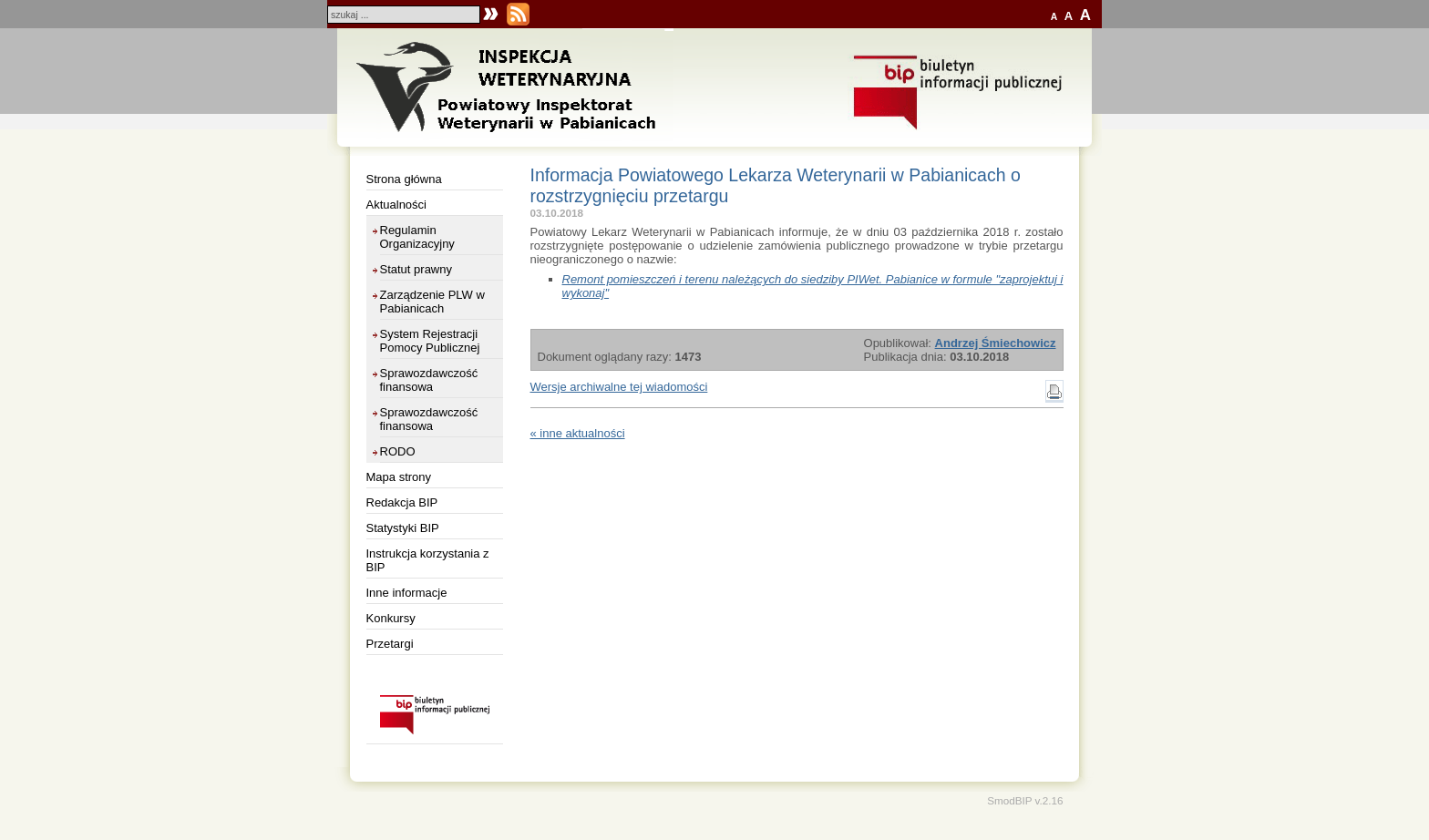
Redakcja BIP (402, 502)
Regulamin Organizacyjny (417, 237)
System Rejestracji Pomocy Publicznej (430, 340)
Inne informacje (406, 592)
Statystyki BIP (402, 528)
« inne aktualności (577, 433)
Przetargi (390, 643)
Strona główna (404, 179)
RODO (398, 451)
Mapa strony (399, 477)
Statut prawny (416, 269)
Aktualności (396, 204)
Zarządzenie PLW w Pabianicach (432, 301)
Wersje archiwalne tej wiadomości (619, 387)
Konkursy (391, 618)
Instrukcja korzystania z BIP (427, 560)
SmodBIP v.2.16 (1025, 800)
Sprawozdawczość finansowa (429, 380)
